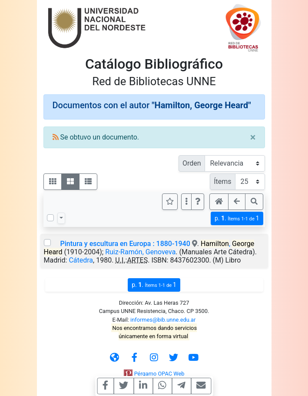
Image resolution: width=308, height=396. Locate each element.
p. (237, 218)
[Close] (253, 137)
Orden (191, 163)
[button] (197, 201)
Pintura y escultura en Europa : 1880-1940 (125, 244)
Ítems (222, 181)
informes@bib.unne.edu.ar (162, 319)
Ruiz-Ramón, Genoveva (140, 252)
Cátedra (81, 260)
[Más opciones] (186, 201)
